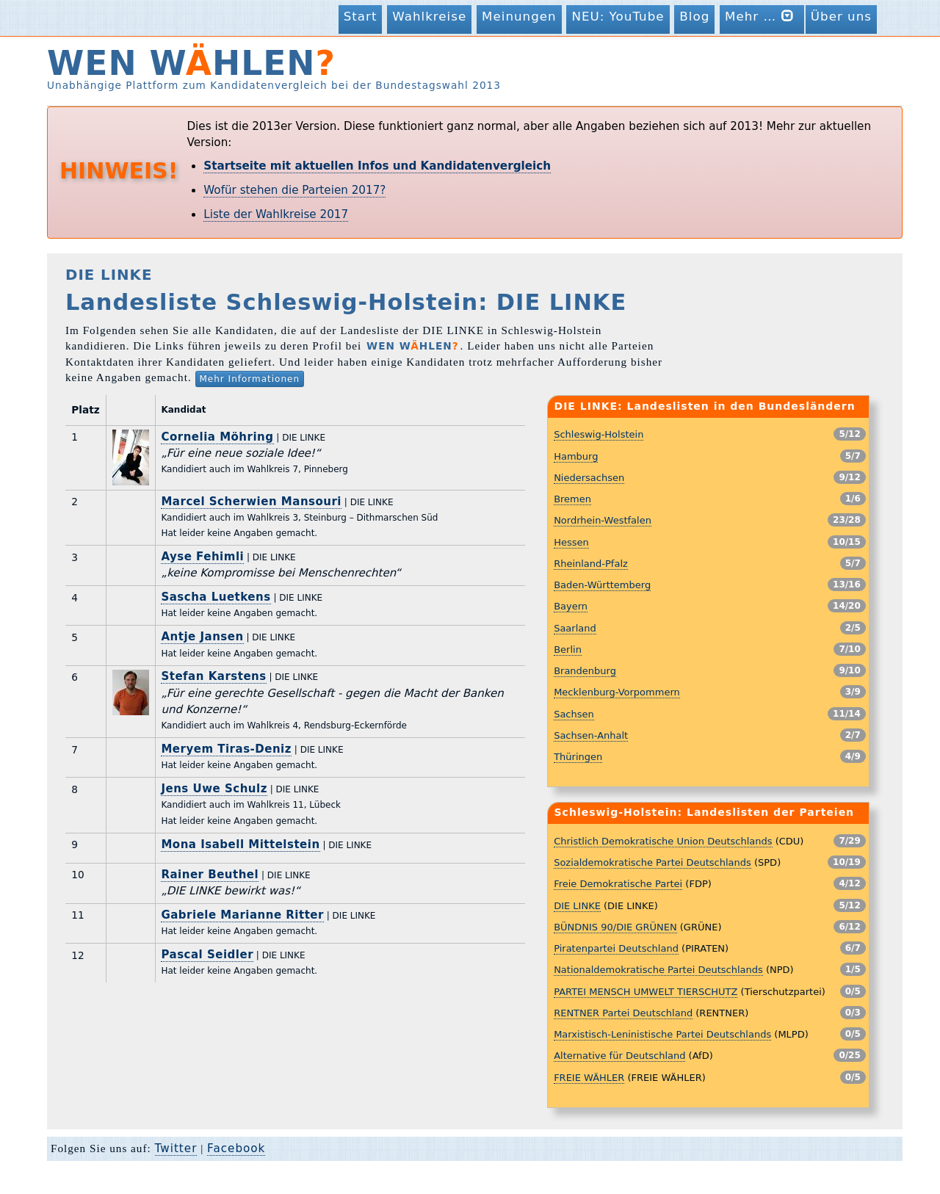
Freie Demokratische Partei (618, 883)
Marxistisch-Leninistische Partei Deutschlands (662, 1034)
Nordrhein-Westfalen (602, 520)
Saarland (575, 628)
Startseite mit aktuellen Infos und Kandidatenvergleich (377, 166)
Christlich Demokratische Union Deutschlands (663, 841)
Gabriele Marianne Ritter (242, 915)
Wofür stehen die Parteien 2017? (294, 190)
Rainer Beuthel (209, 874)
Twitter (176, 1148)
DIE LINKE (577, 905)
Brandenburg (585, 670)
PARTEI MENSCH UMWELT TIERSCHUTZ (645, 991)
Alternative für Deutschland (619, 1055)
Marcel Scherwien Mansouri (251, 501)
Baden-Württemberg (602, 584)
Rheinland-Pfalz (591, 563)
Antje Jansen (202, 636)
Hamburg (576, 456)
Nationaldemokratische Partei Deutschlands (658, 969)
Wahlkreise (429, 16)
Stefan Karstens (213, 676)
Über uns (841, 16)
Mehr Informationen (250, 379)
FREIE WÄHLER (589, 1077)
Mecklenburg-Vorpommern (617, 692)
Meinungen (519, 16)
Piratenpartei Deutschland (616, 948)
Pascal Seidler (207, 954)
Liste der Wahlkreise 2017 (275, 214)
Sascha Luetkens (215, 597)
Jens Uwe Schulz (214, 788)
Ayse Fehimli (202, 556)
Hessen (571, 542)
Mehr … (762, 15)
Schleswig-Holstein (598, 434)
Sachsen (574, 714)
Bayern (571, 606)
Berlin (568, 649)
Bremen (572, 498)
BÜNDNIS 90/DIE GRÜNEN (615, 927)
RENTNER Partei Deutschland (623, 1012)
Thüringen (578, 756)
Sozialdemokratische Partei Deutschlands (652, 862)
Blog (694, 16)
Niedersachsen (589, 477)
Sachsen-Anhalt (591, 735)
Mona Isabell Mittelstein (240, 844)
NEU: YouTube (617, 16)
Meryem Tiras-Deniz (226, 749)
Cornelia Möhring (217, 437)
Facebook (236, 1148)
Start (360, 16)
